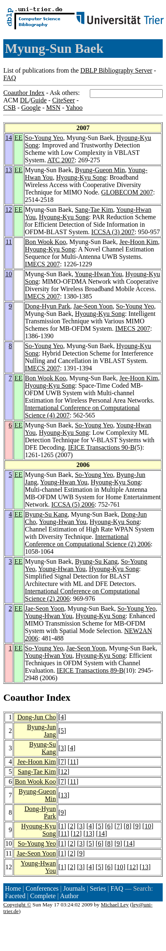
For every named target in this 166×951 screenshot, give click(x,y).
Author (69, 895)
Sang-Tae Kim (94, 209)
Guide (38, 100)
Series (98, 888)
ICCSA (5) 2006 (73, 504)
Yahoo (73, 107)
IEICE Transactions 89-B (90, 670)
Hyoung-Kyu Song (81, 177)
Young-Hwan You (98, 273)
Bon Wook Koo (45, 241)
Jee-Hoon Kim (138, 241)
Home (13, 888)
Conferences (42, 888)
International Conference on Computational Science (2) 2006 (88, 540)
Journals (74, 888)
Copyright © (17, 904)
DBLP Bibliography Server (116, 70)
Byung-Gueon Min (100, 169)
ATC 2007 (61, 160)
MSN (53, 107)
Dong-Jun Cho (36, 717)
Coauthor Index (23, 92)
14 (8, 137)
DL (24, 100)
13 (8, 169)
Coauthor (23, 697)
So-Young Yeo (44, 137)
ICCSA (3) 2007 (113, 231)
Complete (43, 895)
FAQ (9, 77)
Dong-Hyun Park (47, 306)
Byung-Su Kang (46, 514)
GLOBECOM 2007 (127, 192)
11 (9, 241)
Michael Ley (115, 904)
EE (18, 137)
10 (8, 273)
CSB (9, 107)
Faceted (15, 895)
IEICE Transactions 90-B (101, 447)
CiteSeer (63, 100)
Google (31, 107)
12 (8, 209)
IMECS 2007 (42, 264)
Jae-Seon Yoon (92, 306)
